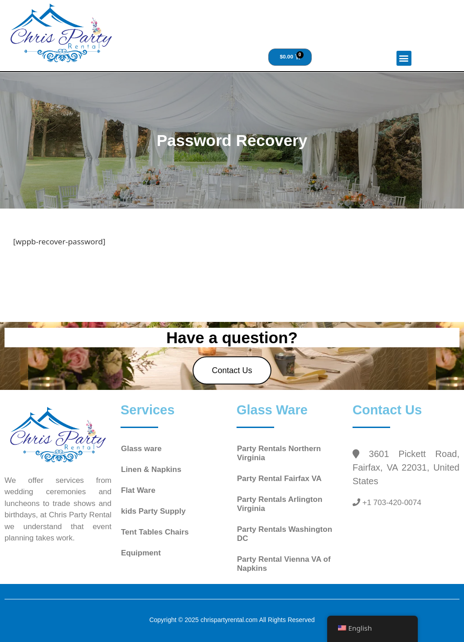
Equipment (141, 553)
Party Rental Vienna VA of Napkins (284, 564)
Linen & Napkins (151, 469)
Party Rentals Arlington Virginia (279, 504)
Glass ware (141, 448)
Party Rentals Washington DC (284, 534)
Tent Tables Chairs (155, 532)
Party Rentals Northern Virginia (279, 453)
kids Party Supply (153, 511)
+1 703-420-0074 (390, 502)
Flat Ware (138, 490)
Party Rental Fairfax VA (279, 478)
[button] (403, 58)
